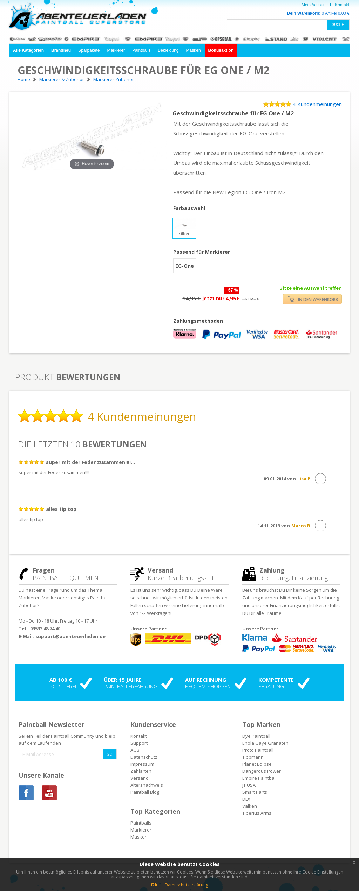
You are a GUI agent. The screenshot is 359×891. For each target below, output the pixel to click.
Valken (249, 806)
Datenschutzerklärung (186, 885)
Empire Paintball (259, 778)
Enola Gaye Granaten (265, 743)
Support (139, 743)
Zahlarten (140, 771)
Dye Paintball (256, 736)
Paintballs (141, 50)
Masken (193, 50)
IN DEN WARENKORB (313, 299)
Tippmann (253, 757)
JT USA (249, 785)
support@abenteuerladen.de (70, 636)
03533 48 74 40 (45, 628)
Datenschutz (143, 757)
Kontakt (342, 4)
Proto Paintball (257, 750)
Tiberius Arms (256, 813)
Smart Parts (254, 792)
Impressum (142, 764)
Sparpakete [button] (89, 50)
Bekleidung (168, 50)
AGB (135, 750)
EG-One (184, 265)
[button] (28, 50)
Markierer (116, 50)
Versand (139, 778)
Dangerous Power (261, 771)
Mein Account (314, 4)
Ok (154, 884)
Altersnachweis (146, 785)
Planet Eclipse (257, 764)
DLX (246, 799)
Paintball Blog (144, 792)
